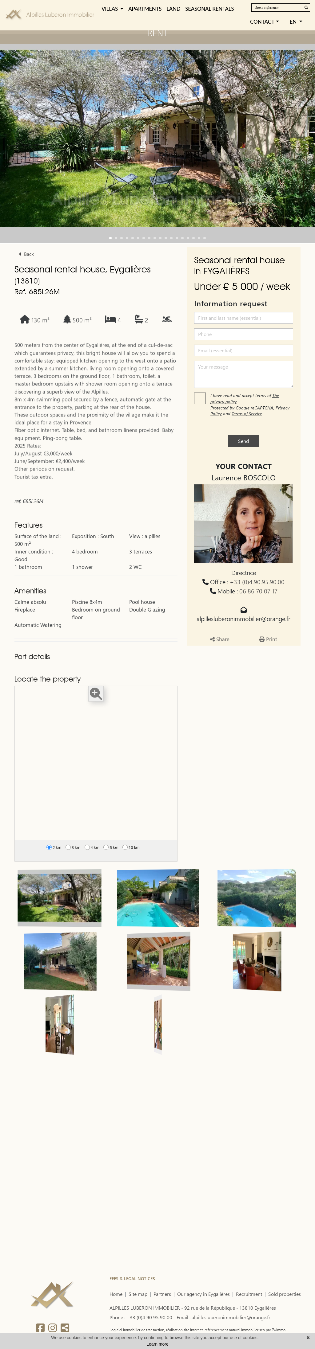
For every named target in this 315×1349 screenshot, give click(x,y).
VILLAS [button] (110, 9)
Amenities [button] (30, 613)
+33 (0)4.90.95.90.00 (257, 581)
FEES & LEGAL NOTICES (132, 1278)
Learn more (157, 1344)
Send (243, 441)
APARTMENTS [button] (144, 9)
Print (268, 660)
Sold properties (284, 1294)
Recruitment (249, 1294)
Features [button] (28, 547)
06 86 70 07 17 (258, 591)
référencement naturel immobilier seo (234, 1329)
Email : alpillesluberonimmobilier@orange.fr (223, 1317)
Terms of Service (247, 413)
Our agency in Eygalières (203, 1294)
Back (26, 254)
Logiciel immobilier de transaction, (137, 1329)
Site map (138, 1294)
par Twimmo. (275, 1329)
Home (116, 1294)
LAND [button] (173, 9)
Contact (262, 21)
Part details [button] (32, 679)
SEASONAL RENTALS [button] (209, 9)
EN (294, 21)
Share (219, 660)
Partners (162, 1294)
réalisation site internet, (184, 1329)
